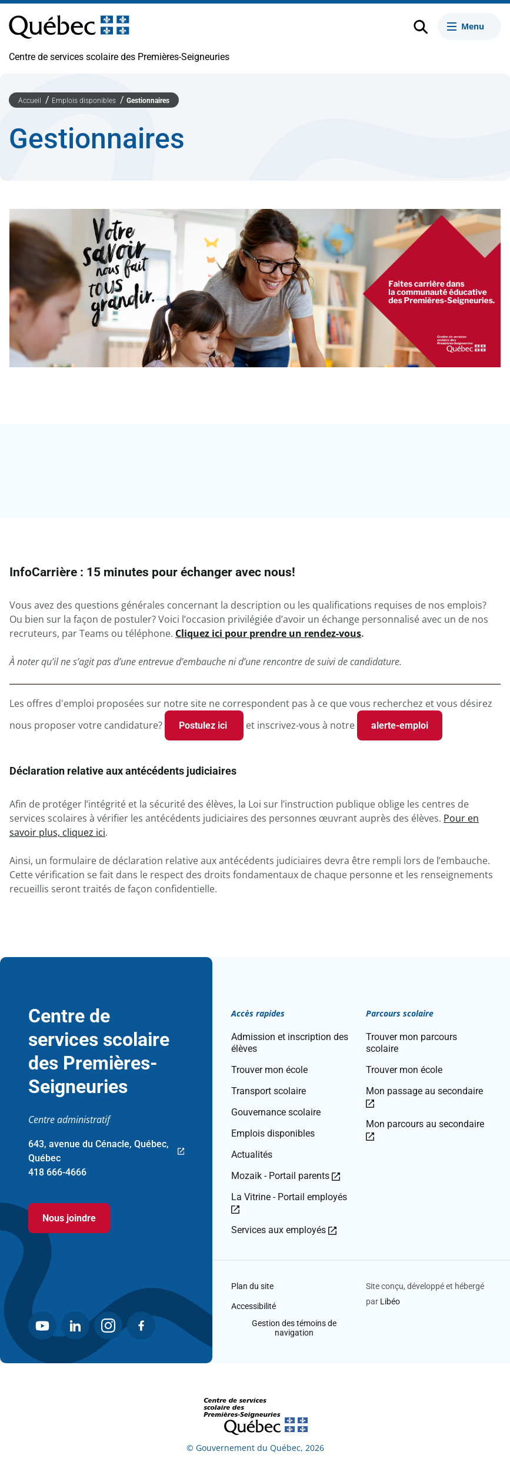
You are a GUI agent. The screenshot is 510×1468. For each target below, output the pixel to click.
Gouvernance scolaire (276, 1112)
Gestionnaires (147, 101)
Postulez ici (204, 725)
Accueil (30, 101)
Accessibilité (253, 1306)
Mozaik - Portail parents (285, 1175)
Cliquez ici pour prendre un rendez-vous (268, 633)
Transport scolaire (268, 1091)
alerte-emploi (399, 725)
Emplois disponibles (85, 101)
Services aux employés (283, 1229)
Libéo (390, 1301)
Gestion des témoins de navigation (294, 1327)
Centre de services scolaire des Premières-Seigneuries (119, 56)
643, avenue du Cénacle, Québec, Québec (106, 1151)
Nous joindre (69, 1218)
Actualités (251, 1154)
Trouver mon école (269, 1069)
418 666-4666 (57, 1172)
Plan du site (252, 1286)
